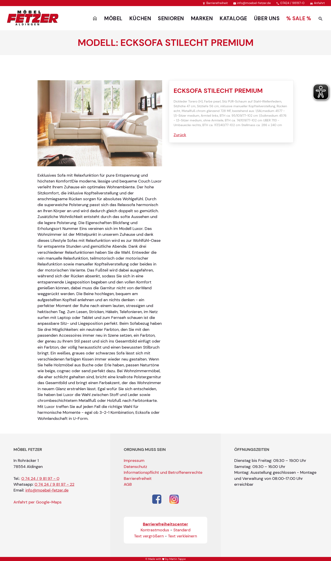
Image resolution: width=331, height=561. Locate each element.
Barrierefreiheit (215, 3)
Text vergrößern (149, 536)
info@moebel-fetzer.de (252, 3)
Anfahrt (317, 3)
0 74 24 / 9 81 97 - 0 (40, 478)
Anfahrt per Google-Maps (37, 502)
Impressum (134, 460)
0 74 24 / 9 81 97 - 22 (54, 484)
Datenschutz (135, 466)
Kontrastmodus (155, 530)
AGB (128, 484)
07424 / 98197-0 (290, 3)
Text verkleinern (182, 536)
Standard (181, 530)
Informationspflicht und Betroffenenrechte (163, 472)
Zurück (180, 134)
